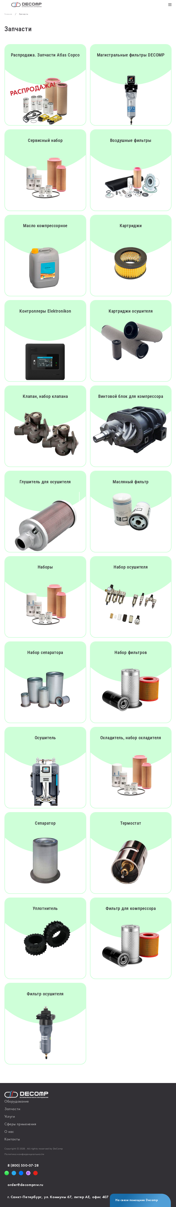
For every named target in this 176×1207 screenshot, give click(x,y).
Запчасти (12, 1109)
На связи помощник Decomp (136, 1200)
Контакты (12, 1139)
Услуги (9, 1117)
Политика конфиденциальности (24, 1154)
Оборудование (16, 1101)
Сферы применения (20, 1124)
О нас (9, 1132)
